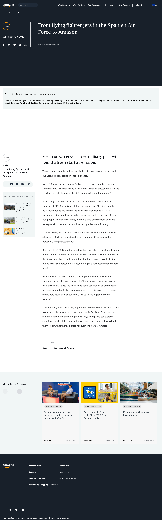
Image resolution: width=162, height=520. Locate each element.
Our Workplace (94, 5)
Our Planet (123, 5)
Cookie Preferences (62, 506)
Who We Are (63, 5)
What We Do (78, 5)
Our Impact (109, 5)
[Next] (19, 391)
